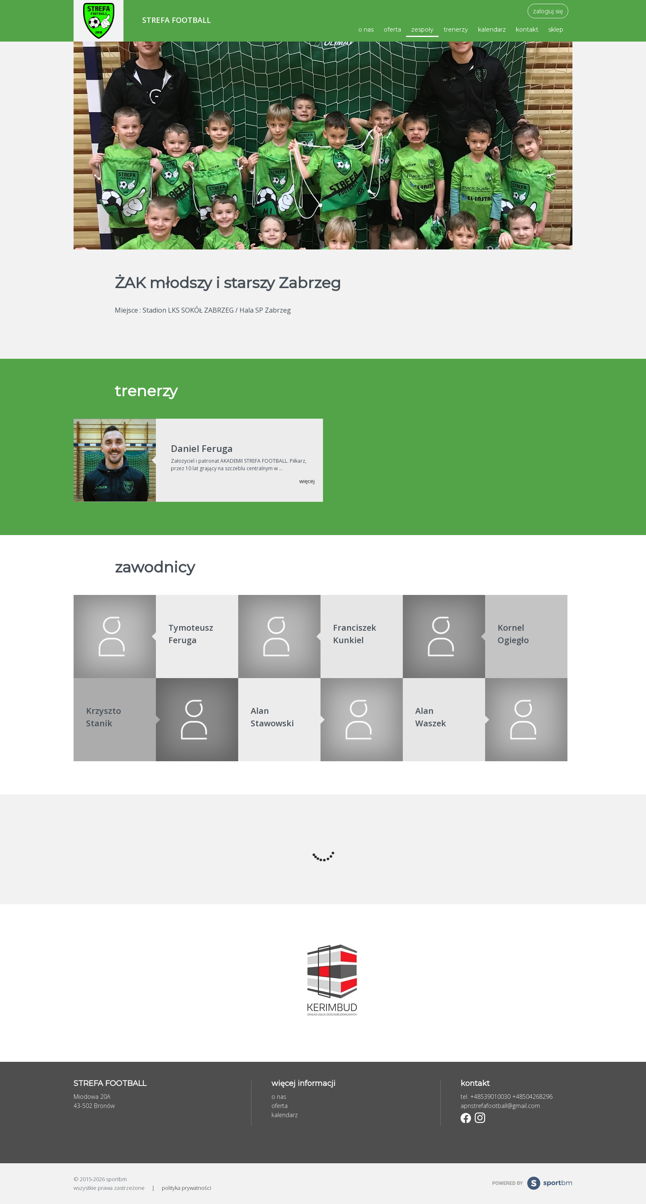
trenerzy (456, 29)
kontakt (527, 29)
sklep (555, 29)
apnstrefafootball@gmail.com (500, 1106)
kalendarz (492, 29)
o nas (366, 29)
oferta (392, 29)
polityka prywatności (186, 1188)
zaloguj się (548, 11)
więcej (307, 481)
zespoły (422, 29)
